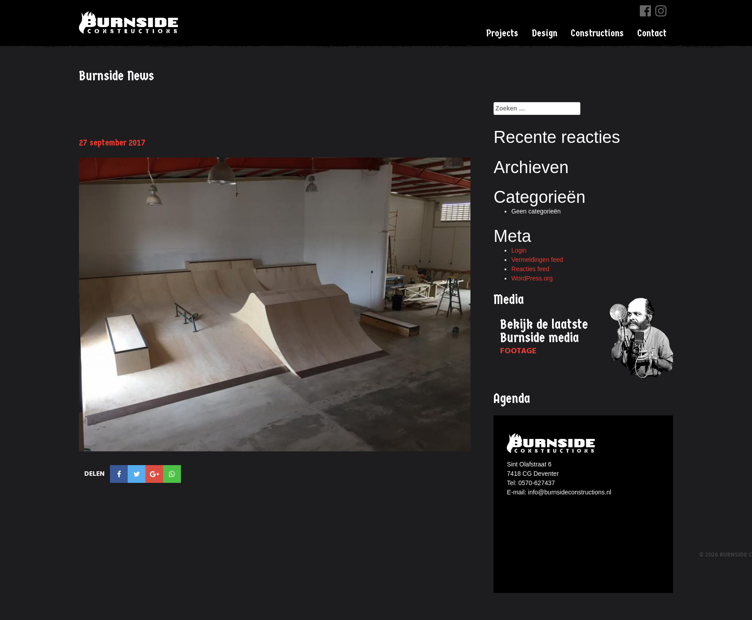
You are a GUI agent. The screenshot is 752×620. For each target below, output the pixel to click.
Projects (502, 33)
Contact (651, 33)
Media (509, 300)
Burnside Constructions (130, 22)
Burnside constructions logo (552, 443)
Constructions (597, 33)
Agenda (512, 399)
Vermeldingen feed (537, 259)
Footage (518, 351)
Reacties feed (530, 268)
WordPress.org (531, 278)
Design (544, 33)
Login (518, 250)
